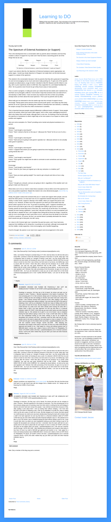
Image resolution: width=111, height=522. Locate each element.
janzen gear (84, 92)
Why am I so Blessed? (84, 178)
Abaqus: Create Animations (84, 49)
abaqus (100, 81)
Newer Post (12, 498)
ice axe (94, 90)
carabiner (96, 84)
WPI (96, 81)
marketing (96, 94)
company (90, 86)
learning (91, 92)
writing (91, 108)
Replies (18, 281)
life (95, 92)
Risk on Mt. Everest (83, 198)
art (79, 83)
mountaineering (85, 96)
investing (78, 92)
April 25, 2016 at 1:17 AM (29, 344)
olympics (94, 96)
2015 (78, 215)
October (80, 156)
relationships (28, 237)
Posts (78, 237)
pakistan (100, 96)
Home (38, 498)
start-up (96, 101)
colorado (84, 86)
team (90, 105)
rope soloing (99, 99)
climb (100, 84)
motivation (21, 237)
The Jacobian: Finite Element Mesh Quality (88, 67)
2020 (78, 139)
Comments (80, 241)
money (77, 96)
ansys (76, 82)
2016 (78, 149)
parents (77, 99)
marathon (89, 94)
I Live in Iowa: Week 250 (85, 187)
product (81, 99)
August (80, 161)
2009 (78, 229)
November (81, 153)
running (78, 101)
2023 (78, 131)
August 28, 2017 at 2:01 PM (32, 284)
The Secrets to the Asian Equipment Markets (89, 57)
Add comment (13, 446)
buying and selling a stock (83, 84)
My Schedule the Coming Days (87, 196)
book (88, 83)
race (85, 99)
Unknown (16, 379)
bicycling (83, 83)
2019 (78, 141)
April (79, 171)
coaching (15, 237)
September (81, 158)
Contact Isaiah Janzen (84, 417)
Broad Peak (87, 79)
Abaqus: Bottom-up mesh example (86, 61)
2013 (78, 219)
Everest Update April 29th (85, 175)
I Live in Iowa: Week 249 (85, 201)
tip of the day (95, 105)
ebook (84, 88)
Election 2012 (95, 79)
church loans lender (41, 381)
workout (87, 108)
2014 (78, 217)
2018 (78, 144)
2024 (78, 129)
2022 (78, 134)
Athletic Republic (79, 79)
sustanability (84, 105)
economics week (93, 88)
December (81, 151)
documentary (78, 88)
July (79, 163)
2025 (78, 126)
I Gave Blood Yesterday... (83, 64)
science (84, 101)
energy (100, 88)
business (99, 83)
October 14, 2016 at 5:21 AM (28, 379)
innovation (99, 90)
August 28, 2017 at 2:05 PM (27, 393)
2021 (78, 136)
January (80, 211)
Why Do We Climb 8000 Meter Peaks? (89, 184)
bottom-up (93, 82)
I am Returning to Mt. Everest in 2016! (87, 71)
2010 (78, 227)
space (88, 101)
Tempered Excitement (84, 189)
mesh (101, 94)
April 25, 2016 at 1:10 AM (29, 248)
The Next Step (82, 173)
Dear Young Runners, (84, 203)
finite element (87, 90)
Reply (15, 277)
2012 (78, 222)
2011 (78, 224)
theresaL (21, 284)
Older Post (65, 498)
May (79, 168)
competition (98, 86)
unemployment (87, 106)
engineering (79, 90)
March (80, 206)
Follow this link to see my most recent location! (88, 358)
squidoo (92, 101)
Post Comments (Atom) (23, 501)
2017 (78, 146)
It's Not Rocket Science (88, 81)
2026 (78, 124)
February (81, 209)
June (79, 166)
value (82, 108)
